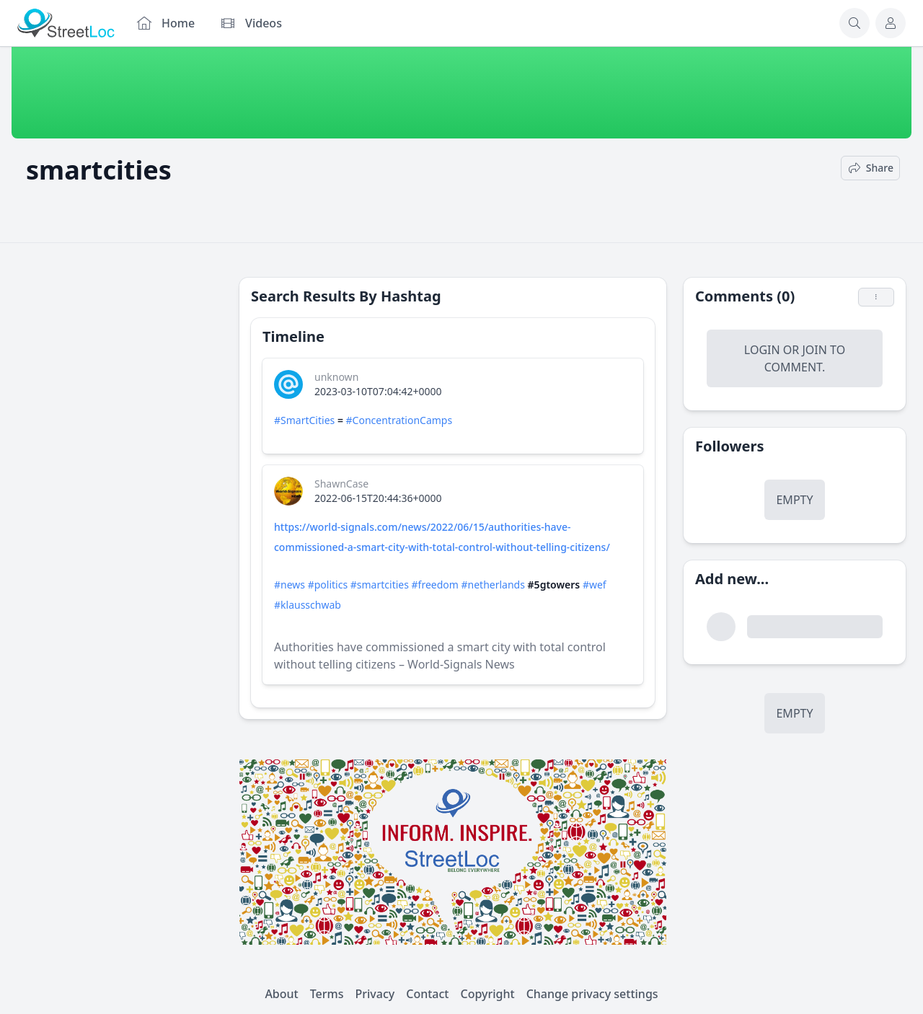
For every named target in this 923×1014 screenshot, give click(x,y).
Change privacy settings (592, 994)
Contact (427, 994)
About (281, 994)
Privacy (375, 994)
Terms (327, 994)
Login (762, 350)
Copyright (487, 994)
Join (814, 350)
